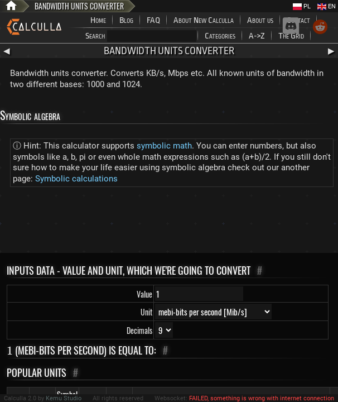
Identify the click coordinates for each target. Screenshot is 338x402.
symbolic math (164, 146)
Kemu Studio (63, 398)
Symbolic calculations (76, 179)
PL (302, 6)
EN (326, 6)
